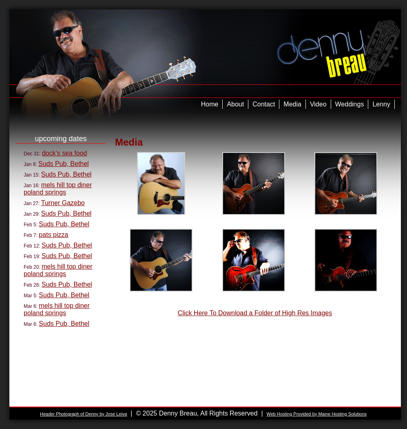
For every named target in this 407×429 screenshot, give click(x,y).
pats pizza (53, 234)
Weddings (349, 104)
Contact (263, 104)
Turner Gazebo (63, 202)
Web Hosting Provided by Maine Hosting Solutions (316, 413)
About (235, 104)
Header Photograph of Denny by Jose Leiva (83, 413)
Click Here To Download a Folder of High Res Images (255, 313)
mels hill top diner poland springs (58, 188)
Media (292, 104)
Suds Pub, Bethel (63, 163)
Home (210, 104)
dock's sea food (64, 153)
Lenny (381, 104)
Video (318, 104)
